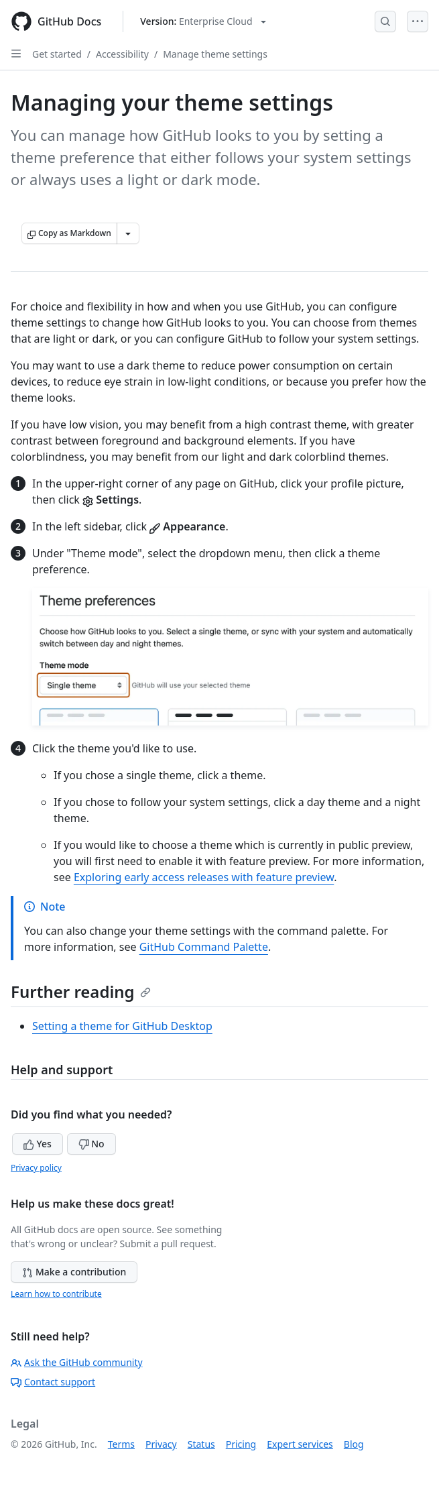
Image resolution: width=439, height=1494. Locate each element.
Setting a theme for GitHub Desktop (122, 1026)
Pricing (241, 1444)
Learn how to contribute (56, 1294)
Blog (354, 1444)
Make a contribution (74, 1271)
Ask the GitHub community (77, 1362)
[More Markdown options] (128, 233)
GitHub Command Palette (203, 946)
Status (201, 1444)
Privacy (161, 1444)
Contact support (53, 1381)
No (91, 1143)
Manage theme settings (215, 54)
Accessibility (122, 54)
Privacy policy (36, 1167)
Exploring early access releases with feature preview (204, 877)
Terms (121, 1444)
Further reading (81, 991)
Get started (57, 54)
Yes (37, 1143)
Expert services (300, 1444)
